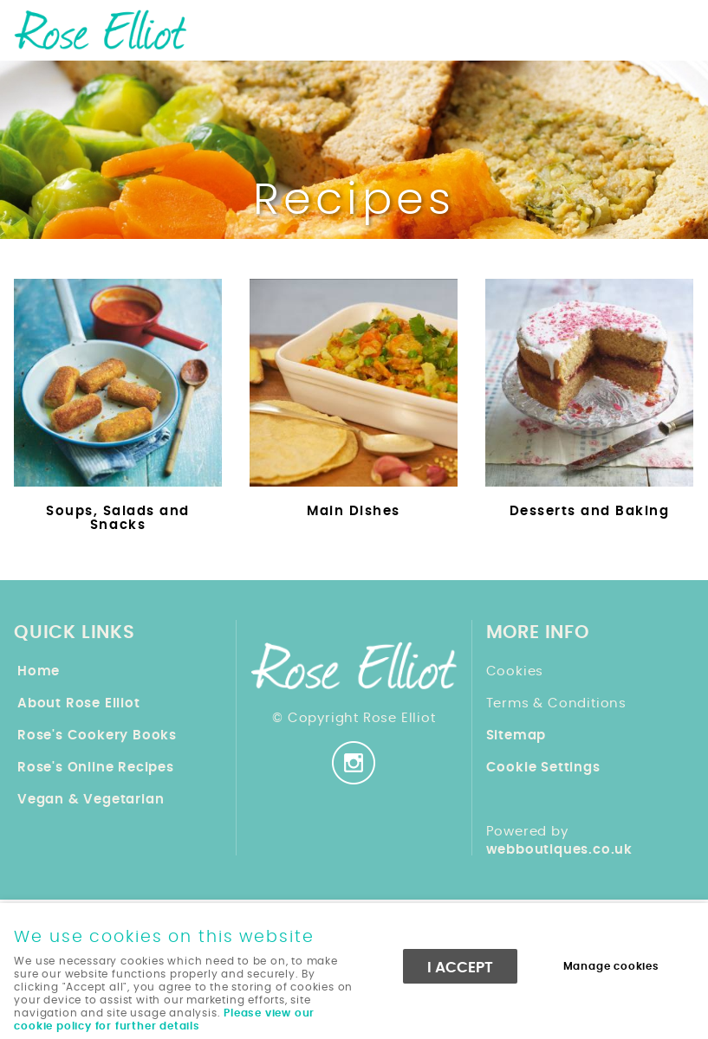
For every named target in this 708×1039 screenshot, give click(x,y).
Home (38, 671)
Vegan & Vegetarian (90, 799)
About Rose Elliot (78, 703)
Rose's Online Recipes (95, 767)
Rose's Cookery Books (97, 735)
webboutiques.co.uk (559, 849)
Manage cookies (611, 966)
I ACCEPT (460, 967)
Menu (677, 27)
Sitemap (516, 735)
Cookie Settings (543, 767)
